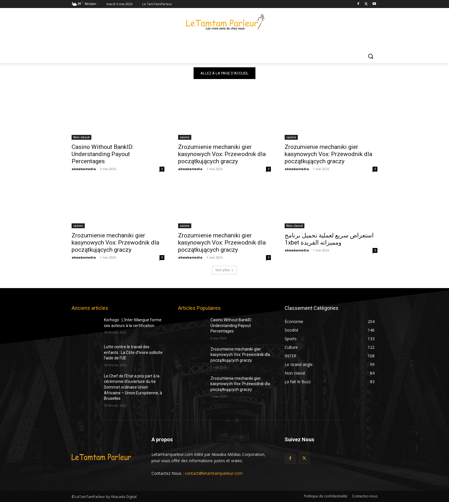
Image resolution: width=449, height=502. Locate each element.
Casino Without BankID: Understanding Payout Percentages (102, 154)
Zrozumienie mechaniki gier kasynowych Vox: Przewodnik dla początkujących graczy (222, 154)
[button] (370, 56)
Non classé (81, 137)
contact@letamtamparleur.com (214, 473)
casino (185, 137)
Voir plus (224, 269)
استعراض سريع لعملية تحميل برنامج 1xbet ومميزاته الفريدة (329, 239)
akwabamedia (84, 169)
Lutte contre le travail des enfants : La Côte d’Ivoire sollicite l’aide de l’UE (133, 352)
